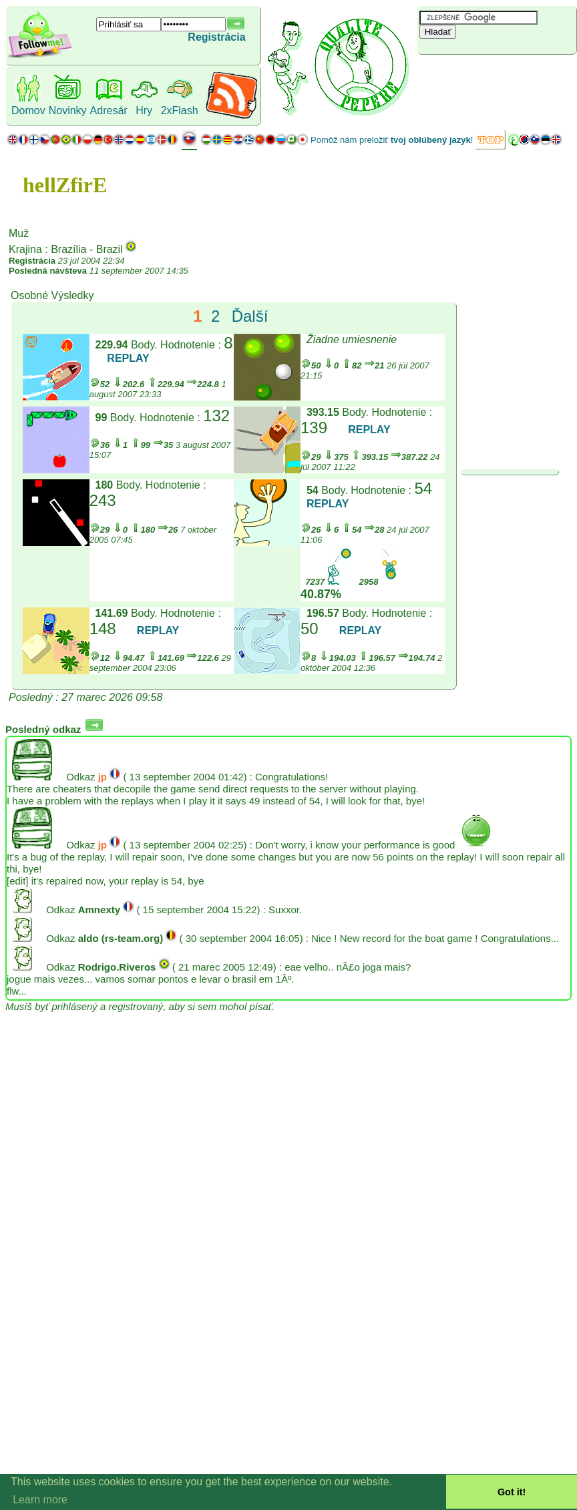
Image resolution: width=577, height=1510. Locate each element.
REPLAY (128, 358)
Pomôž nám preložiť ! (392, 140)
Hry (144, 110)
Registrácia (216, 37)
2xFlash (179, 110)
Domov (28, 110)
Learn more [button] (40, 1499)
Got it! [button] (512, 1492)
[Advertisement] (497, 77)
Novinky (68, 110)
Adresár (109, 110)
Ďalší (250, 316)
